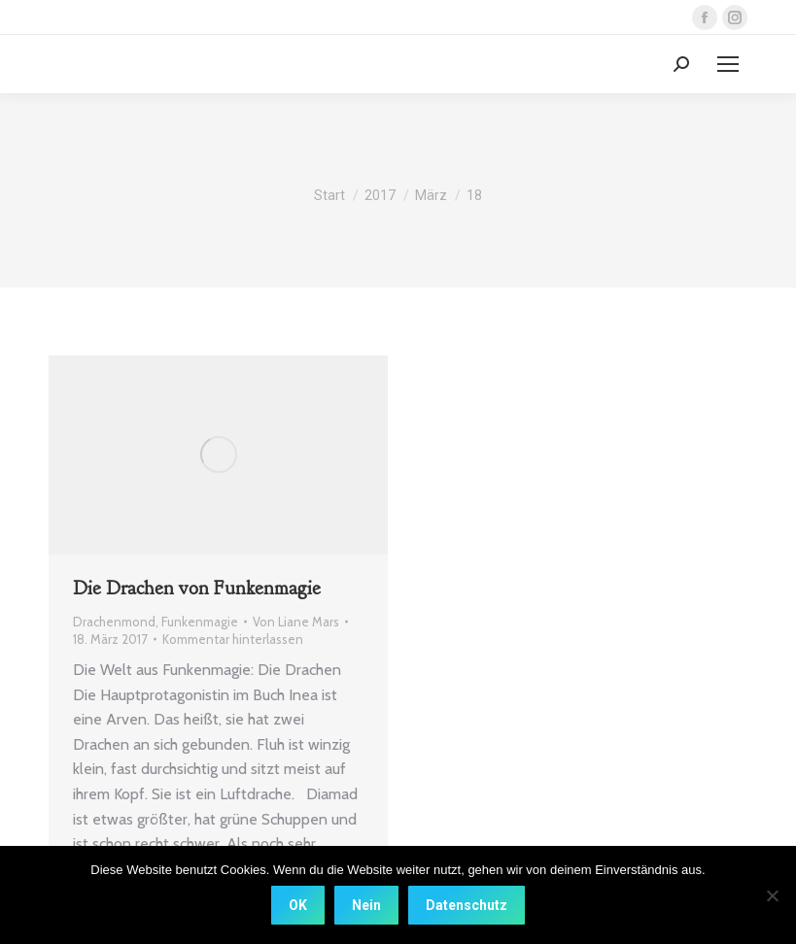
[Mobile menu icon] (728, 64)
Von (296, 621)
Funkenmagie (199, 621)
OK (298, 905)
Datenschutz (466, 905)
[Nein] (771, 895)
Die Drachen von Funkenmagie (197, 588)
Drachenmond (114, 621)
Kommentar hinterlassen (232, 639)
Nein (366, 905)
